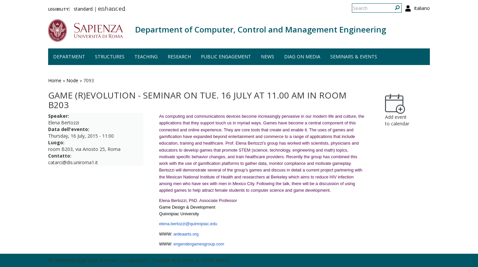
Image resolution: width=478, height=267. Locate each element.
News (267, 56)
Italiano (422, 8)
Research (179, 56)
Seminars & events (353, 56)
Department (69, 56)
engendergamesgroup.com (198, 243)
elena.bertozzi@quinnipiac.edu (188, 223)
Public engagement (226, 56)
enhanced (111, 9)
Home (54, 80)
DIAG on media (302, 56)
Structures (109, 56)
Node (72, 80)
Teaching (146, 56)
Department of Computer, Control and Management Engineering (260, 29)
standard (83, 9)
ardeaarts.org (186, 234)
